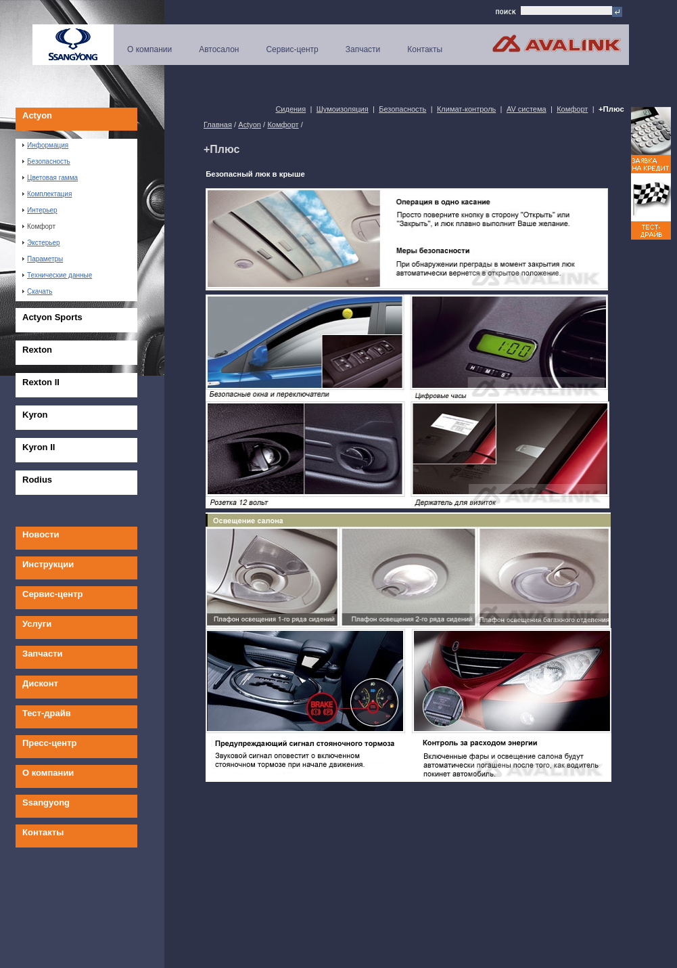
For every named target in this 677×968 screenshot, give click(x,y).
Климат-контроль (466, 109)
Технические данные (57, 275)
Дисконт (40, 683)
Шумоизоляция (343, 109)
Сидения (290, 109)
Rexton (37, 350)
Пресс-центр (49, 743)
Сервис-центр (292, 49)
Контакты (424, 49)
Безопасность (46, 161)
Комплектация (47, 194)
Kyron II (38, 447)
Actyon (37, 115)
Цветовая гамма (50, 177)
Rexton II (41, 382)
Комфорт (38, 226)
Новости (41, 534)
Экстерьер (41, 242)
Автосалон (219, 49)
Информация (45, 145)
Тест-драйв (46, 713)
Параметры (42, 259)
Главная (218, 124)
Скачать (37, 291)
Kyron (35, 415)
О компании (149, 49)
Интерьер (39, 210)
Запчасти (363, 49)
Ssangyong (46, 802)
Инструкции (48, 564)
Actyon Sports (52, 317)
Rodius (37, 480)
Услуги (36, 624)
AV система (526, 109)
